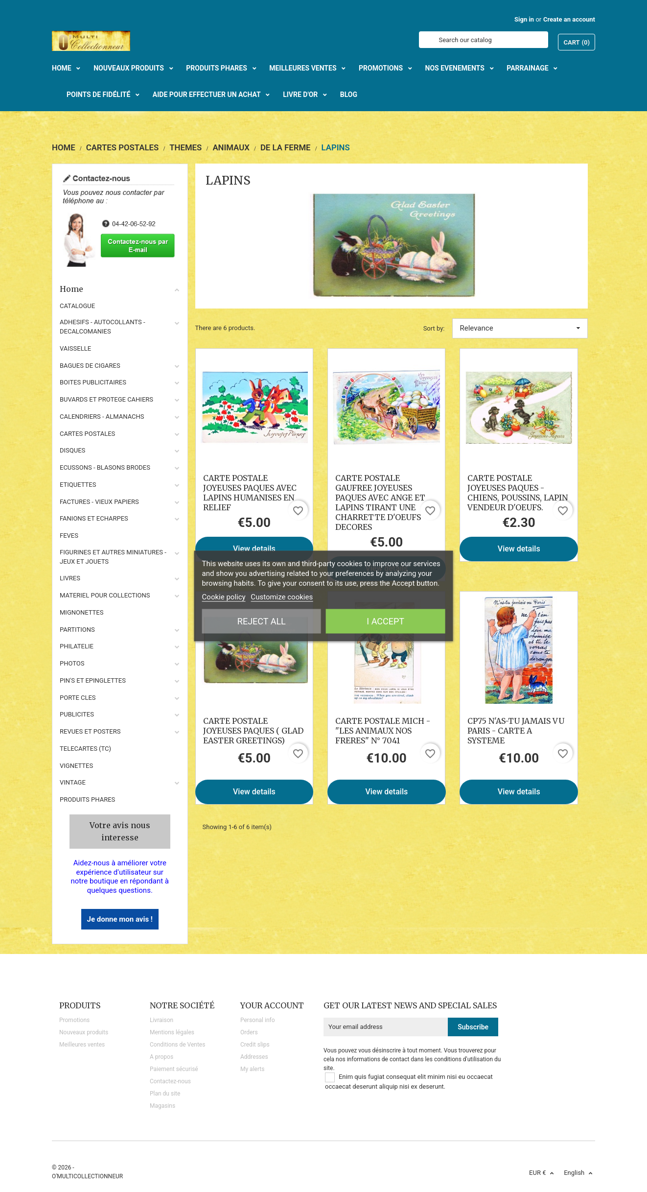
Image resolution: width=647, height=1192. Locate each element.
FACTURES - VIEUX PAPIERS (99, 501)
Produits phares (87, 799)
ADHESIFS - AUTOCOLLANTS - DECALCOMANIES (102, 326)
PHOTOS (72, 663)
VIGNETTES (76, 765)
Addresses (254, 1056)
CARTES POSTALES (87, 433)
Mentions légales (172, 1032)
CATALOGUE (77, 306)
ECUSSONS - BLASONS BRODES (105, 467)
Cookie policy (224, 597)
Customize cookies (282, 597)
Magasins (162, 1105)
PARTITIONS (77, 629)
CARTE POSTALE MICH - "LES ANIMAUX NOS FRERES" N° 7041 (382, 730)
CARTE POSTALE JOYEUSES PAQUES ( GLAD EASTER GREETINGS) (253, 730)
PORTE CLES (78, 697)
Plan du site (165, 1093)
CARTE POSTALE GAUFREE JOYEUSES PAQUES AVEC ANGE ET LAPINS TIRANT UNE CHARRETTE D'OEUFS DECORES (380, 502)
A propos (161, 1056)
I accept (385, 621)
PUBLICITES (77, 714)
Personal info (257, 1020)
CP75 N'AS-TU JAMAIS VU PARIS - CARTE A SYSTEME (515, 730)
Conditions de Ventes (177, 1044)
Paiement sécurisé (174, 1069)
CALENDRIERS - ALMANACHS (102, 416)
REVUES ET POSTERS (90, 731)
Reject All (261, 621)
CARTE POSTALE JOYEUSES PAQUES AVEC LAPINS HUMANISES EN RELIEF (250, 492)
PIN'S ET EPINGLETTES (93, 680)
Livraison (161, 1020)
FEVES (69, 535)
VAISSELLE (75, 348)
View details (254, 548)
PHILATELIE (76, 646)
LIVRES (70, 578)
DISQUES (72, 450)
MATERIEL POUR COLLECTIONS (105, 595)
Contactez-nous (170, 1081)
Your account (272, 1005)
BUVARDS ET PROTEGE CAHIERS (106, 399)
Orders (249, 1032)
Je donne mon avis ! (120, 919)
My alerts (252, 1069)
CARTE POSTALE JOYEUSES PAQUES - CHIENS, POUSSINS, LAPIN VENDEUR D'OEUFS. (517, 492)
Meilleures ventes (82, 1044)
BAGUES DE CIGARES (90, 365)
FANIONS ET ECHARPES (94, 518)
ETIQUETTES (78, 484)
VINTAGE (73, 782)
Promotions (74, 1020)
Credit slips (255, 1044)
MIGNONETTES (81, 612)
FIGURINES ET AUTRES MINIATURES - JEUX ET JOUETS (113, 556)
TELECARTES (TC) (85, 748)
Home (120, 289)
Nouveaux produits (83, 1032)
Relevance (520, 328)
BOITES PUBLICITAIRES (93, 382)
